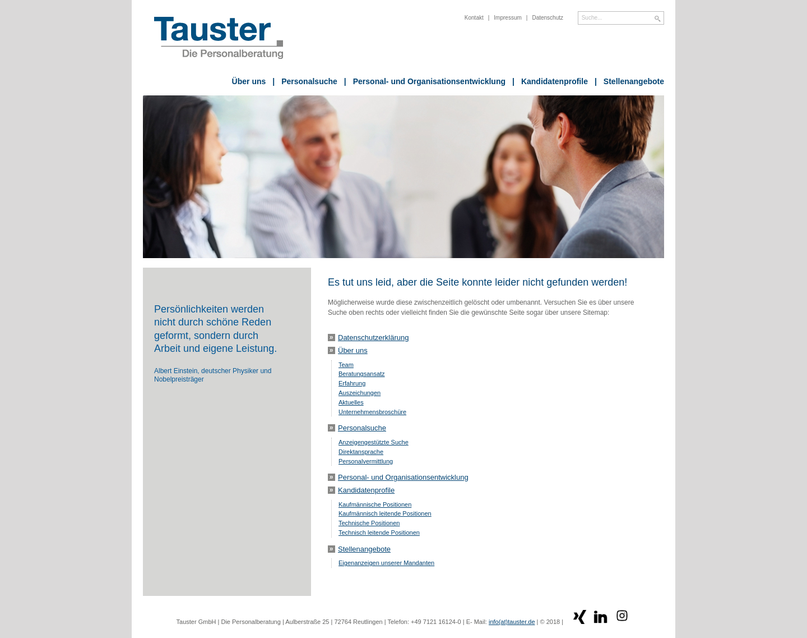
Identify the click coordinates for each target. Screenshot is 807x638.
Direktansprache (360, 451)
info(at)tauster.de (512, 621)
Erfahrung (351, 383)
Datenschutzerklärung (373, 337)
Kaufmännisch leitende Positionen (385, 513)
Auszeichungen (359, 392)
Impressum (507, 18)
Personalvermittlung (365, 461)
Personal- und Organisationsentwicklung (424, 81)
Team (346, 364)
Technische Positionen (369, 523)
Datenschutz (547, 18)
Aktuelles (351, 402)
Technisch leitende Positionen (379, 532)
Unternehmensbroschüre (372, 411)
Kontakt (474, 18)
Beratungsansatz (361, 373)
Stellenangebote (629, 81)
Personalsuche (304, 81)
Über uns (249, 81)
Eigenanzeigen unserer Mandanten (386, 562)
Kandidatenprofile (550, 81)
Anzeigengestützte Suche (373, 442)
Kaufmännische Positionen (374, 504)
